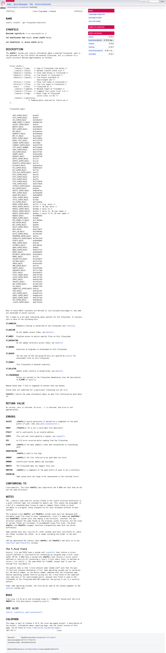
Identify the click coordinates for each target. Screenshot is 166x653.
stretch (91, 44)
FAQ (31, 4)
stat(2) (9, 612)
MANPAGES (10, 1)
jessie (91, 37)
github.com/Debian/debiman (29, 649)
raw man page (94, 21)
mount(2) (49, 332)
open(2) (31, 380)
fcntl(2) (70, 326)
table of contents (97, 27)
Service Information (43, 4)
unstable (92, 54)
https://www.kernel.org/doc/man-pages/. (44, 628)
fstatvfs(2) (25, 543)
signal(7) (60, 436)
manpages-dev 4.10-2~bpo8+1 (46, 637)
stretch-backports (96, 51)
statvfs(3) (19, 612)
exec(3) (69, 356)
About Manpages (20, 4)
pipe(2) (45, 601)
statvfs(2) (10, 543)
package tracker (95, 18)
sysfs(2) (9, 588)
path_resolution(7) (48, 424)
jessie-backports (13, 7)
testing (91, 47)
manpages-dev (23, 7)
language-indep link (97, 14)
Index (9, 4)
